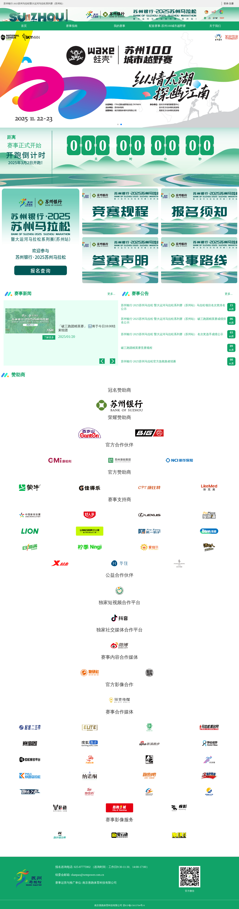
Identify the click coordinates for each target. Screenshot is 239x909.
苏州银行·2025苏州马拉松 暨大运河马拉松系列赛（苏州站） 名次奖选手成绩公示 (172, 334)
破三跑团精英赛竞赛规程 (136, 347)
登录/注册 (229, 3)
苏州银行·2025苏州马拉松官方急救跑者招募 (148, 361)
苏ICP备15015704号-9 (134, 905)
